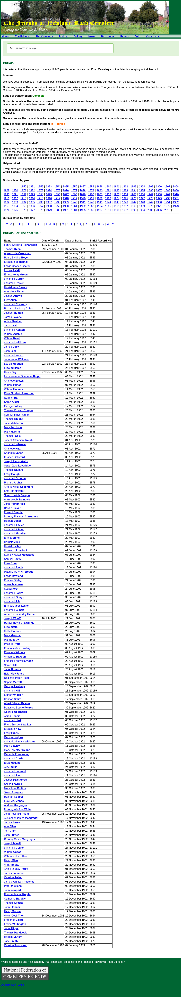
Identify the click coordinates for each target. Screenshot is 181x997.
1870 (15, 190)
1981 (66, 210)
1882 (117, 190)
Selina (13, 784)
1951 (167, 202)
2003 (150, 210)
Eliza (12, 368)
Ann (10, 826)
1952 (176, 202)
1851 (32, 186)
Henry (10, 372)
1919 (74, 198)
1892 (23, 194)
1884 (133, 190)
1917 (57, 198)
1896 (57, 194)
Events (124, 36)
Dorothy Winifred (17, 809)
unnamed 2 (14, 529)
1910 (176, 194)
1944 (108, 202)
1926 (133, 198)
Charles (14, 457)
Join (137, 36)
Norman (11, 397)
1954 (15, 206)
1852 (40, 186)
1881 (108, 190)
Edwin (13, 576)
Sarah (11, 402)
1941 (83, 202)
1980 (57, 210)
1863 (133, 186)
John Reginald (17, 813)
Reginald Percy (17, 677)
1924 (117, 198)
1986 (91, 210)
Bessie (12, 508)
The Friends (22, 36)
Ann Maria (14, 291)
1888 (167, 190)
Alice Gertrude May (20, 614)
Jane (13, 423)
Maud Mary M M (19, 571)
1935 (32, 202)
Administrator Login (12, 984)
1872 (32, 190)
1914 (32, 198)
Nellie (12, 631)
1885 (142, 190)
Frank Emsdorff (17, 724)
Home (5, 36)
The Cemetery (44, 36)
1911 (6, 198)
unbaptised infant (19, 741)
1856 (74, 186)
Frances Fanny (18, 660)
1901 (100, 194)
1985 (83, 210)
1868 (176, 186)
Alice (10, 767)
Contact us (153, 36)
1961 (74, 206)
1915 (40, 198)
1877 (74, 190)
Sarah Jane (17, 465)
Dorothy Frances (21, 516)
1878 (83, 190)
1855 (66, 186)
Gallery (78, 36)
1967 (125, 206)
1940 (74, 202)
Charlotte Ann (17, 648)
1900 (91, 194)
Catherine (15, 898)
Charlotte (14, 380)
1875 (57, 190)
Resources (107, 36)
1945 (117, 202)
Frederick (13, 919)
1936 (40, 202)
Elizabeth (16, 261)
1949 (150, 202)
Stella (11, 588)
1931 (176, 198)
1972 (167, 206)
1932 (6, 202)
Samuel (12, 559)
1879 (91, 190)
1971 (159, 206)
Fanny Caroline (20, 244)
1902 (108, 194)
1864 (142, 186)
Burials (63, 36)
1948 (142, 202)
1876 (66, 190)
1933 (15, 202)
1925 (125, 198)
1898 (74, 194)
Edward (13, 512)
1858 (91, 186)
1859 (100, 186)
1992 (125, 210)
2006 (159, 210)
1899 (83, 194)
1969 (142, 206)
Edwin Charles (17, 266)
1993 (133, 210)
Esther (13, 694)
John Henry (16, 359)
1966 (117, 206)
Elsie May (14, 801)
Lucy (10, 300)
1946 (125, 202)
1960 (66, 206)
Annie (13, 584)
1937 (49, 202)
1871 (23, 190)
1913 (23, 198)
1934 (23, 202)
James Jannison (19, 881)
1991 (117, 210)
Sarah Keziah (17, 495)
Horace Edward (19, 622)
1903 (117, 194)
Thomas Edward (18, 410)
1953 (6, 206)
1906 (142, 194)
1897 (66, 194)
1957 (40, 206)
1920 (83, 198)
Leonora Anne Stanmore (22, 376)
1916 (49, 198)
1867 (167, 186)
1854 (57, 186)
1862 (125, 186)
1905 (133, 194)
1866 (159, 186)
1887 (159, 190)
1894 (40, 194)
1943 (100, 202)
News (91, 36)
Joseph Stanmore (18, 440)
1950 (159, 202)
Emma (12, 537)
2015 (167, 210)
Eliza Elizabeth (19, 393)
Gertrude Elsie (16, 754)
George (13, 406)
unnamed (14, 278)
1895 (49, 194)
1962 (83, 206)
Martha (11, 639)
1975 (15, 210)
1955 (23, 206)
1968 (133, 206)
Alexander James (21, 818)
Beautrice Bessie (18, 707)
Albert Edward (17, 703)
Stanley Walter (19, 554)
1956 (32, 206)
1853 (49, 186)
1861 (117, 186)
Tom (10, 830)
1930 (167, 198)
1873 (40, 190)
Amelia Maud (18, 486)
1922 (100, 198)
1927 (142, 198)
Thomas (12, 249)
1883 (125, 190)
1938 (57, 202)
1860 (108, 186)
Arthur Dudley (16, 869)
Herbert (13, 520)
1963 (91, 206)
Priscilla (12, 644)
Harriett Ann (15, 287)
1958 (49, 206)
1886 (150, 190)
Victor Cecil (14, 915)
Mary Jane (15, 788)
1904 (125, 194)
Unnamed (15, 550)
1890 (6, 194)
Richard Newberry (18, 308)
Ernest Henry (16, 274)
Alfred (12, 716)
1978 (40, 210)
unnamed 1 (14, 525)
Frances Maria (17, 894)
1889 (176, 190)
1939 (66, 202)
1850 (23, 186)
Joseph (13, 295)
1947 (133, 202)
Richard (13, 482)
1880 (100, 190)
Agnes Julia (17, 253)
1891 (15, 194)
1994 (142, 210)
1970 (150, 206)
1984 (74, 210)
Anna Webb (17, 499)
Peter (13, 885)
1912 (15, 198)
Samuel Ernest (17, 414)
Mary (12, 431)
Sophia (13, 682)
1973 (176, 206)
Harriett (12, 542)
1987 (100, 210)
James (13, 317)
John (10, 351)
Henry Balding (16, 257)
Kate (14, 491)
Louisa (12, 270)
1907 (150, 194)
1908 (159, 194)
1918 (66, 198)
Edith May (14, 673)
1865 (150, 186)
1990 (108, 210)
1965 (108, 206)
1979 (49, 210)
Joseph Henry (16, 461)
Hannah (12, 699)
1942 (91, 202)
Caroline (13, 877)
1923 (108, 198)
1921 (91, 198)
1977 (32, 210)
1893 (32, 194)
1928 (150, 198)
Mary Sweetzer (17, 750)
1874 (49, 190)
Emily (12, 474)
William (13, 334)
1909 (167, 194)
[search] (59, 48)
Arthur (13, 321)
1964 (100, 206)
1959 (57, 206)
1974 (6, 210)
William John (15, 856)
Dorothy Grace (19, 839)
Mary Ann (13, 427)
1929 (159, 198)
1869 (6, 190)
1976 (23, 210)
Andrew (15, 805)
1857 (83, 186)
